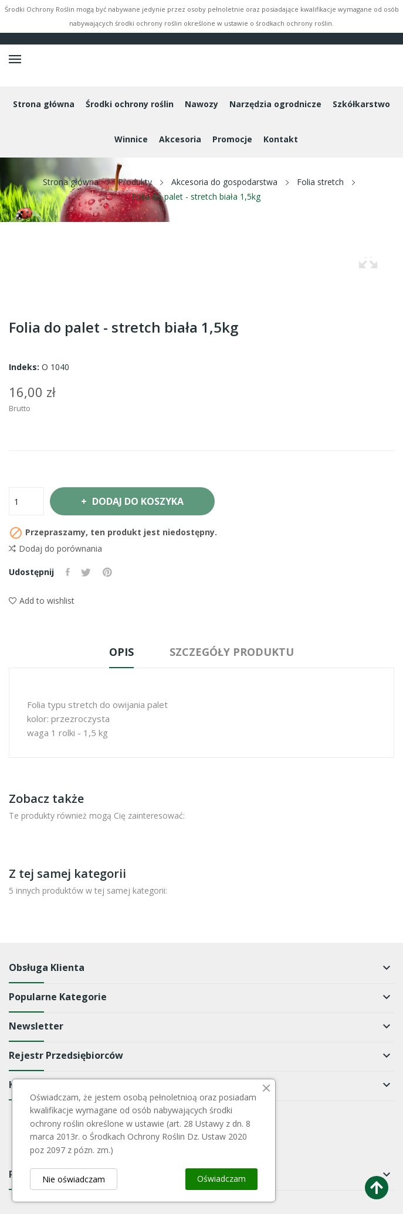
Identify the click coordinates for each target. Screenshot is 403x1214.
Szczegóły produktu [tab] (233, 652)
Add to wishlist (41, 600)
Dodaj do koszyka (138, 501)
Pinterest (107, 572)
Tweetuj (86, 572)
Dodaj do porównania (55, 548)
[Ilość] (26, 501)
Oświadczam (221, 1178)
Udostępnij (68, 572)
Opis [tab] (121, 652)
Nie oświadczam (73, 1179)
